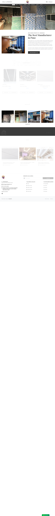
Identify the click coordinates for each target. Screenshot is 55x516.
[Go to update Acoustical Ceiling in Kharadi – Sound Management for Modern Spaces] (10, 156)
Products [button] (20, 4)
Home (13, 4)
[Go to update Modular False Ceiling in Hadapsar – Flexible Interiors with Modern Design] (27, 156)
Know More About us (34, 52)
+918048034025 (5, 181)
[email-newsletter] (34, 178)
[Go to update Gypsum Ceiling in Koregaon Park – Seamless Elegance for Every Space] (45, 156)
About (17, 4)
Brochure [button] (33, 4)
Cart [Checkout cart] (47, 1)
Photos (29, 4)
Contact (41, 4)
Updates (25, 4)
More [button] (37, 4)
